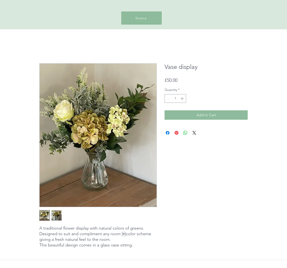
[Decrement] (168, 98)
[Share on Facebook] (167, 133)
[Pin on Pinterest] (176, 133)
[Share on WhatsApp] (185, 133)
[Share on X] (194, 133)
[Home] (141, 18)
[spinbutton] (175, 98)
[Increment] (182, 98)
